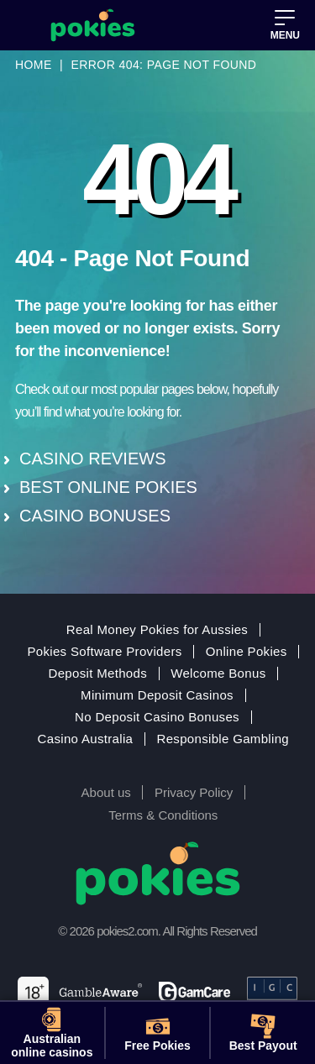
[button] (285, 25)
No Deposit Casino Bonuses (157, 717)
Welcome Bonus (218, 673)
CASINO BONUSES (95, 515)
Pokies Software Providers (104, 651)
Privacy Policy (194, 792)
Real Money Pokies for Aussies (157, 630)
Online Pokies (246, 651)
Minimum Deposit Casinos (157, 695)
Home (33, 64)
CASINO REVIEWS (92, 458)
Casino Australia (86, 739)
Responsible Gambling (222, 739)
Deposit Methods (98, 673)
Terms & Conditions (163, 815)
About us (106, 792)
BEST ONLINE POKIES (108, 487)
